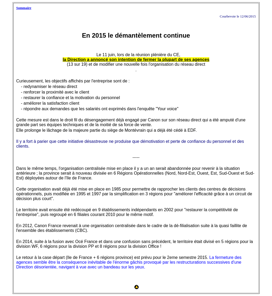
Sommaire (23, 8)
